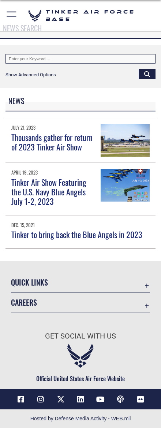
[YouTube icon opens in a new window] (100, 399)
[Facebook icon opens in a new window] (20, 399)
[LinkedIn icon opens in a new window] (80, 399)
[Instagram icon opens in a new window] (40, 399)
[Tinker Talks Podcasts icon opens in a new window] (120, 399)
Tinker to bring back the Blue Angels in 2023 (76, 234)
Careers (24, 302)
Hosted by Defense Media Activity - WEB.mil (80, 418)
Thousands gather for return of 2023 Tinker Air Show (52, 142)
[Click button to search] (147, 74)
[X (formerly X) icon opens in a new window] (60, 399)
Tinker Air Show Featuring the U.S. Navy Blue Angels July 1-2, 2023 (48, 191)
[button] (12, 15)
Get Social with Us (80, 336)
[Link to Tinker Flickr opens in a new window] (140, 399)
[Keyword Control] (80, 59)
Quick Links (29, 282)
